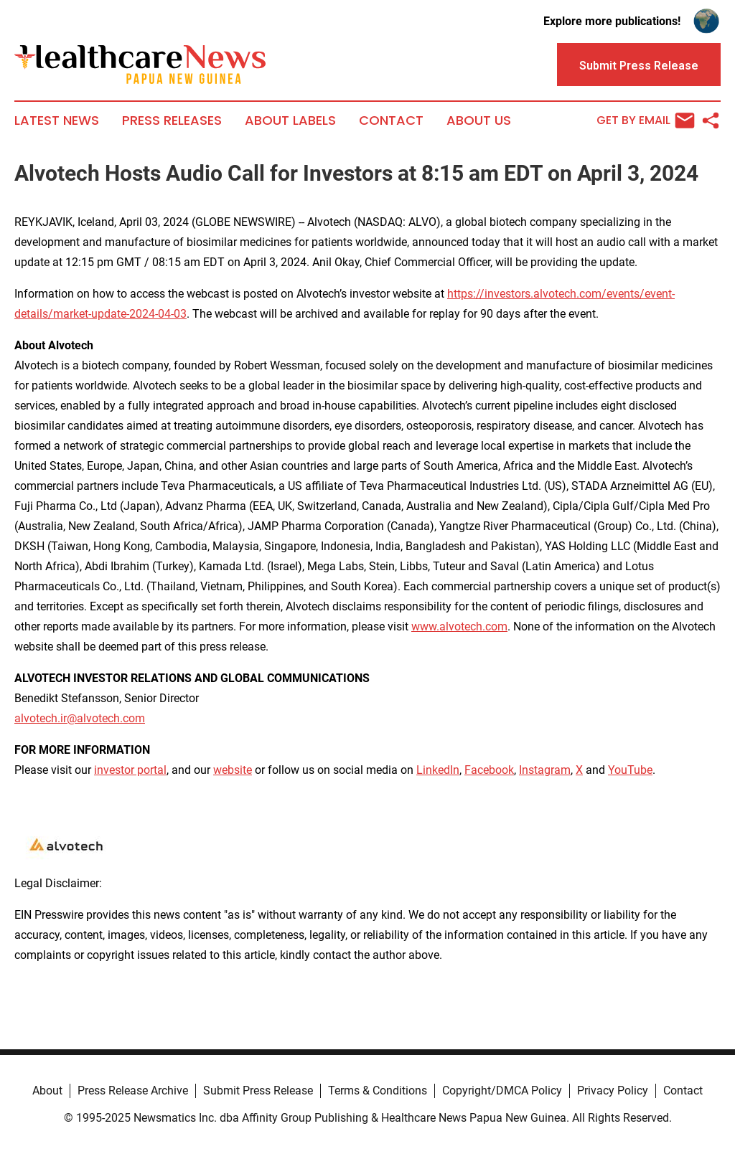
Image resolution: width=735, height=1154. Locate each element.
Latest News (56, 120)
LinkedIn (437, 770)
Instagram (545, 770)
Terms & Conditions (377, 1090)
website (232, 770)
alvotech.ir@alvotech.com (79, 718)
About (47, 1090)
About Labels (290, 120)
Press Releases (172, 120)
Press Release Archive (133, 1090)
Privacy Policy (612, 1090)
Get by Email (645, 120)
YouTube (630, 770)
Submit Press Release (258, 1090)
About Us (478, 120)
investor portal (130, 770)
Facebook (489, 770)
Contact (391, 120)
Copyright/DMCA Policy (502, 1090)
